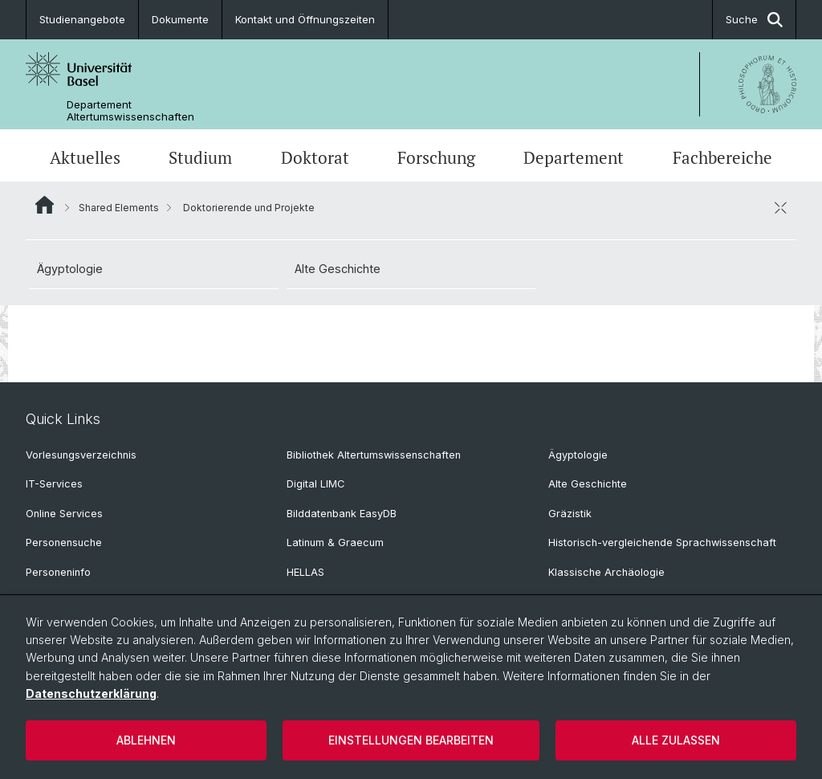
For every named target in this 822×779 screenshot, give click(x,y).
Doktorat (315, 157)
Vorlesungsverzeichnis (81, 455)
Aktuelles (85, 157)
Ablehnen (146, 740)
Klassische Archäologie (606, 572)
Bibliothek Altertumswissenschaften (374, 455)
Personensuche (64, 542)
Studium (200, 157)
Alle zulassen (676, 740)
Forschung (436, 157)
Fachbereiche (722, 157)
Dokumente (180, 19)
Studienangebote (82, 19)
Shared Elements (119, 208)
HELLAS (305, 572)
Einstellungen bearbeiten (411, 740)
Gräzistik (570, 514)
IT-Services (54, 484)
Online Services (64, 514)
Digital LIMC (315, 484)
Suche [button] (754, 19)
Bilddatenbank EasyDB (342, 514)
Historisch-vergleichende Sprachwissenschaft (662, 542)
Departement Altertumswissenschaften (130, 111)
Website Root (44, 205)
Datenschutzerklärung (91, 693)
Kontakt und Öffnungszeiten (305, 19)
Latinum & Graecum (335, 542)
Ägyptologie (70, 268)
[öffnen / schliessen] (780, 207)
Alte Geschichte (337, 268)
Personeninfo (58, 572)
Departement (573, 157)
